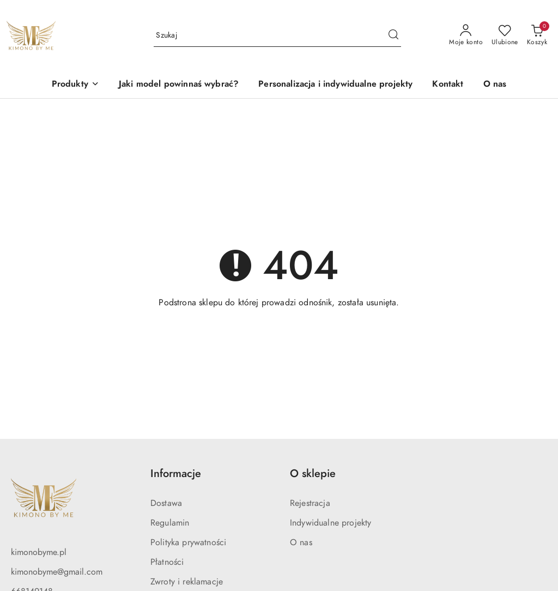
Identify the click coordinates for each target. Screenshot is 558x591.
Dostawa (166, 503)
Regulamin (169, 523)
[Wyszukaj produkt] (277, 36)
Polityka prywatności (188, 542)
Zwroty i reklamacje (186, 582)
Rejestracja (310, 503)
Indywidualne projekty (330, 523)
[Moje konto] (466, 35)
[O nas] (495, 85)
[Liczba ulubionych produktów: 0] (505, 35)
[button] (75, 85)
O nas (301, 542)
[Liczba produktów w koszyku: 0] (537, 35)
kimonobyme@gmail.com (56, 572)
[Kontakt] (448, 85)
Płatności (167, 562)
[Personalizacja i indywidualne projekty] (335, 85)
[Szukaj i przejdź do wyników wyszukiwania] (393, 35)
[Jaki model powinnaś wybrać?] (178, 85)
